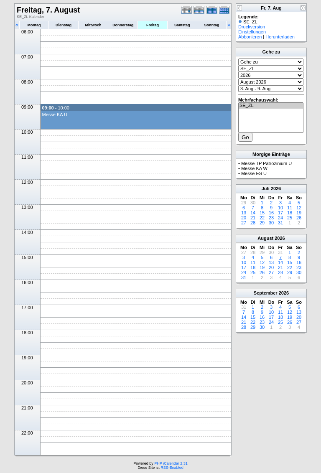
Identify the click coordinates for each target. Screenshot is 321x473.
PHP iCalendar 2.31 (170, 463)
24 (280, 217)
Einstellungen (252, 31)
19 (298, 212)
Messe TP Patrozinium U (266, 163)
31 (280, 222)
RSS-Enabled (171, 467)
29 (262, 222)
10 (280, 207)
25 (289, 217)
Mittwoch (93, 25)
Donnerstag (122, 25)
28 (252, 222)
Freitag (152, 25)
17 (280, 212)
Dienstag (63, 25)
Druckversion (251, 26)
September (266, 292)
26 (298, 217)
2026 (276, 188)
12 (298, 207)
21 (252, 217)
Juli (266, 188)
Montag (34, 25)
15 (262, 212)
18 (289, 212)
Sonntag (211, 25)
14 (252, 212)
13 (243, 212)
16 (271, 212)
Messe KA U (54, 114)
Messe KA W (254, 168)
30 (271, 222)
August (265, 238)
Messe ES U (254, 173)
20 (243, 217)
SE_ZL (271, 106)
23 (271, 217)
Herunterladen (280, 36)
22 (262, 217)
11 (289, 207)
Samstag (182, 25)
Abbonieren (250, 36)
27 (243, 222)
